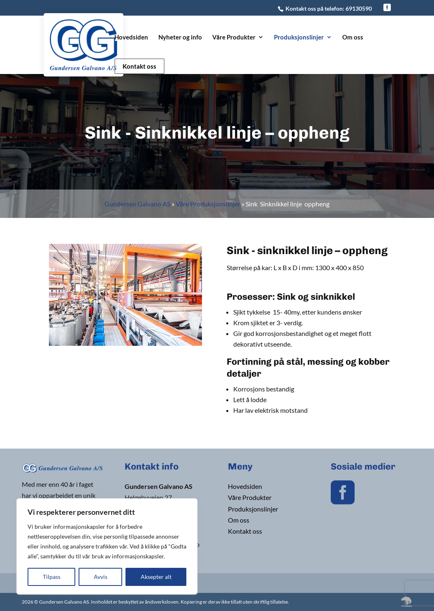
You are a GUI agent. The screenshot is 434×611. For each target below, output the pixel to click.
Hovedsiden (131, 37)
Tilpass (51, 576)
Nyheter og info (180, 37)
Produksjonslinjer (299, 37)
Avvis (100, 576)
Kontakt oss (139, 66)
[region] (106, 546)
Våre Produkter (233, 37)
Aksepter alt (156, 576)
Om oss (352, 37)
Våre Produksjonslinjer (208, 204)
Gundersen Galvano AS (137, 204)
